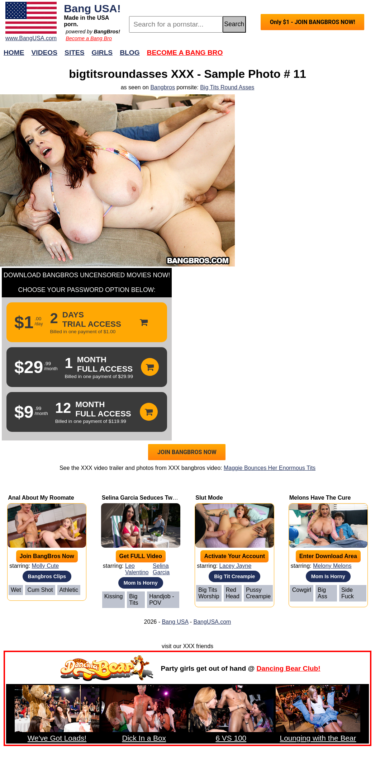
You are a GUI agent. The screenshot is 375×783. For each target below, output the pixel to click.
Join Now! (300, 56)
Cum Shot (40, 590)
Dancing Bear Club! (289, 668)
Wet (16, 590)
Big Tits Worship (208, 593)
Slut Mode (209, 498)
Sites (74, 52)
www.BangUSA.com (31, 38)
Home (14, 52)
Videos (45, 52)
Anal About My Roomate (41, 498)
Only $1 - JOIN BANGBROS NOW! (312, 22)
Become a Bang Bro (89, 38)
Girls (102, 52)
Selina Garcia (161, 569)
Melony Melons (332, 566)
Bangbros (162, 87)
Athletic (69, 590)
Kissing (113, 596)
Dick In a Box (144, 738)
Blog (129, 52)
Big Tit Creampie (234, 576)
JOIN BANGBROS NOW (187, 452)
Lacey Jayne (235, 566)
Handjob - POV (161, 599)
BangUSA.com (212, 622)
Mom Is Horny (141, 583)
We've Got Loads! (57, 738)
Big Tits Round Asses (227, 87)
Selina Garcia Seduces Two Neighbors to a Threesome (176, 498)
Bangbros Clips (47, 576)
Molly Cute (45, 566)
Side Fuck (347, 593)
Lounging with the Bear (318, 738)
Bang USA (175, 622)
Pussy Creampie (258, 593)
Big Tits (133, 599)
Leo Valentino (137, 569)
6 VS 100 (231, 738)
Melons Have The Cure (320, 498)
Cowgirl (301, 590)
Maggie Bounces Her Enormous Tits (269, 468)
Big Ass (322, 593)
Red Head (232, 593)
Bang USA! (92, 8)
